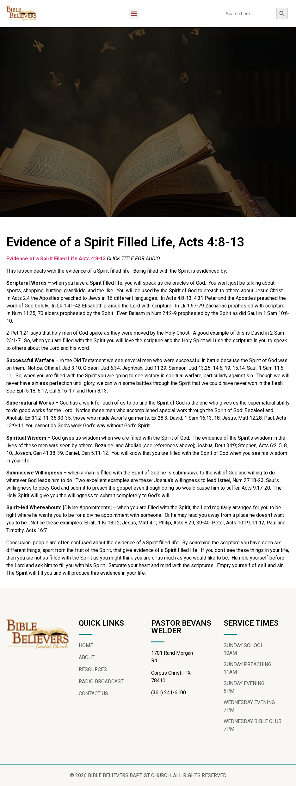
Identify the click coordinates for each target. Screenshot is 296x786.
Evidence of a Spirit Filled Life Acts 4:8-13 (56, 259)
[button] (134, 14)
